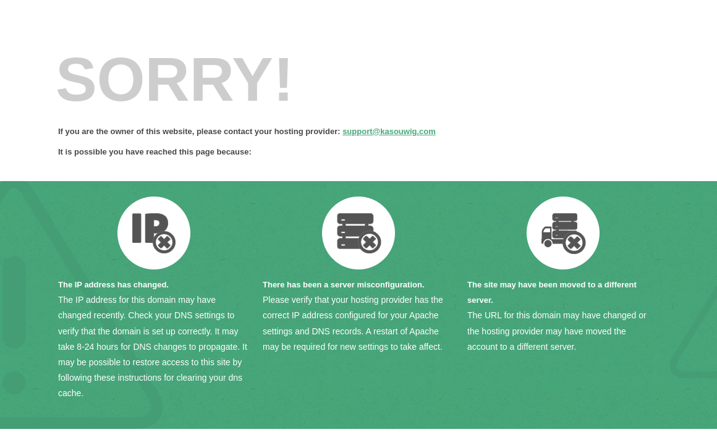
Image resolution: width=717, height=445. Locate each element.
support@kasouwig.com (389, 131)
